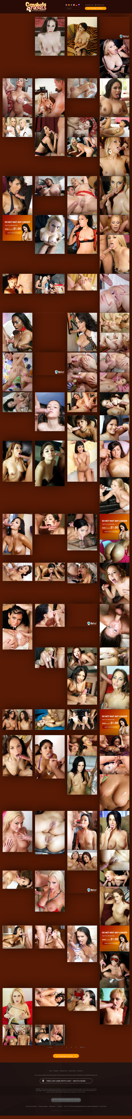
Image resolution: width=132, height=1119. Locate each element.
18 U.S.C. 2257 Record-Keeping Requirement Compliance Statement (81, 1109)
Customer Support (43, 1109)
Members (56, 1074)
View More (80, 1074)
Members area (100, 5)
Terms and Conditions (31, 1109)
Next (82, 1047)
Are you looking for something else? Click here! (66, 1103)
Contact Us (60, 1109)
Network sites (90, 5)
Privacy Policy (102, 1109)
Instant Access (72, 1074)
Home (50, 1074)
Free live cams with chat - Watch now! (66, 1084)
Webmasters (52, 1109)
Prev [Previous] (50, 1047)
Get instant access (95, 8)
